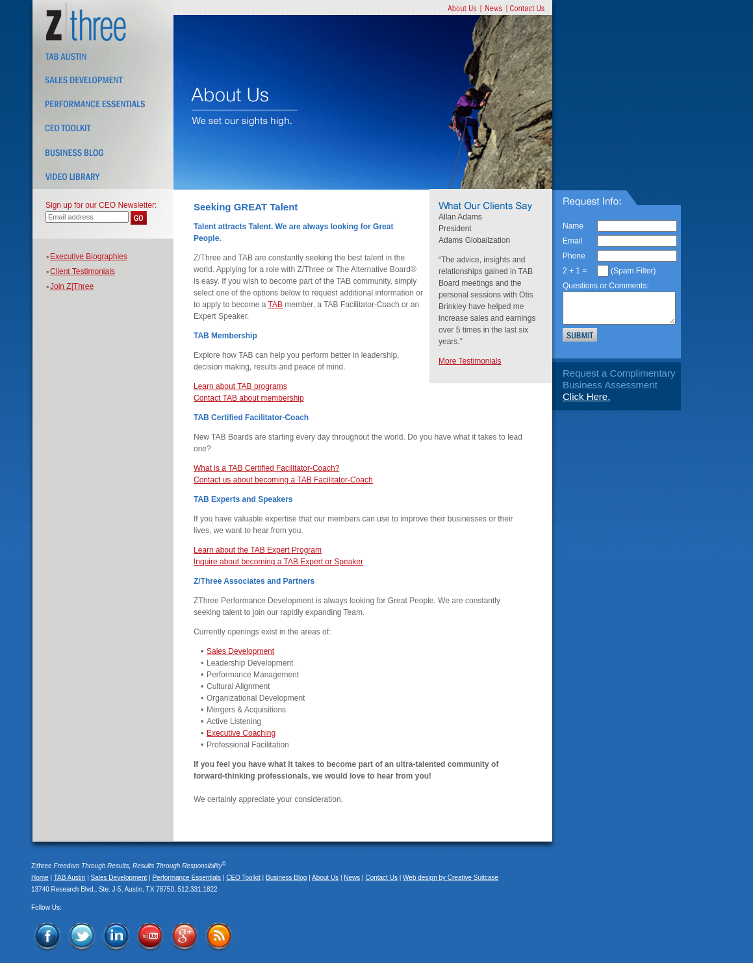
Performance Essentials (186, 877)
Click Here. (586, 396)
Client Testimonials (82, 271)
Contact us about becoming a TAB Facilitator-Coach (283, 479)
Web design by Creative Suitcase (450, 877)
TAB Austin (70, 877)
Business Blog (286, 877)
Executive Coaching (241, 733)
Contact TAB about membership (249, 398)
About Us (325, 877)
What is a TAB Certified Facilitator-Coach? (266, 468)
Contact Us (381, 877)
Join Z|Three (72, 286)
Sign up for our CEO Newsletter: (101, 205)
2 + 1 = (575, 270)
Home (40, 877)
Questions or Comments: (606, 285)
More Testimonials (470, 361)
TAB (275, 304)
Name (573, 226)
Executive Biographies (88, 256)
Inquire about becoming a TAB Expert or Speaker (278, 561)
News (352, 877)
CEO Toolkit (243, 877)
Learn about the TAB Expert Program (258, 550)
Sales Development (240, 651)
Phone (574, 255)
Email (572, 240)
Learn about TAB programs (240, 386)
